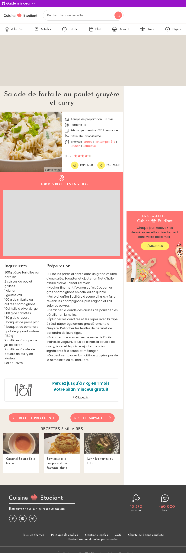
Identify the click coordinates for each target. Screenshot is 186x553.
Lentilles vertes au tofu (102, 449)
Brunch (75, 146)
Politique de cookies (64, 535)
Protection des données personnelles (93, 539)
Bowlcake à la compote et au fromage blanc (62, 451)
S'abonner (155, 246)
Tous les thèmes (33, 535)
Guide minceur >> (20, 3)
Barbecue (89, 146)
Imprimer (82, 165)
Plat (95, 29)
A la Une (14, 29)
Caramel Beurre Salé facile (21, 449)
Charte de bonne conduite (146, 535)
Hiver (147, 29)
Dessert (120, 29)
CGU (118, 535)
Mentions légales (96, 535)
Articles (42, 29)
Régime (173, 29)
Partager (108, 165)
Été (113, 142)
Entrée (70, 29)
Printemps (102, 142)
